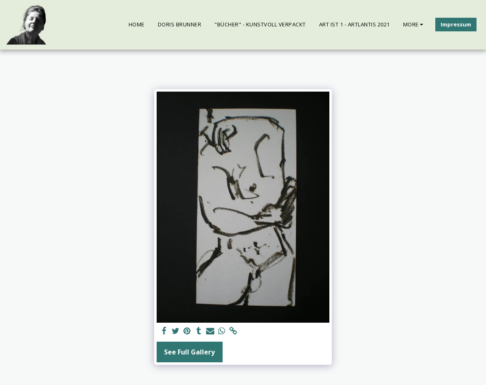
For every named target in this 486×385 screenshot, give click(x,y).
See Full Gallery (189, 352)
